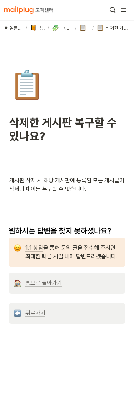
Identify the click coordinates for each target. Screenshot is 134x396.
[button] (113, 10)
